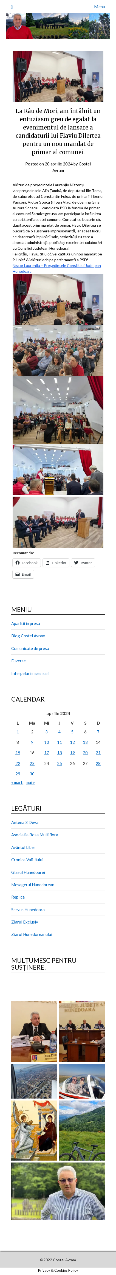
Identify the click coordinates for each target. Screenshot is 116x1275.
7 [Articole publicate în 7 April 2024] (98, 731)
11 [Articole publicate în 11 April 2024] (59, 742)
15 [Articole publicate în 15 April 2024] (17, 752)
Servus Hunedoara (28, 909)
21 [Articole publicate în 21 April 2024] (98, 752)
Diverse (18, 660)
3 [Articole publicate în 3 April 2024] (46, 731)
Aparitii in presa (25, 623)
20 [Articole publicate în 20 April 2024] (85, 752)
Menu (99, 6)
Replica (18, 896)
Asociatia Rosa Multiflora (34, 834)
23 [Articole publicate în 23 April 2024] (32, 763)
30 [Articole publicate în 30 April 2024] (32, 773)
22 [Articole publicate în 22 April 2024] (17, 763)
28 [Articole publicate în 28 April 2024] (98, 763)
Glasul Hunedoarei (28, 872)
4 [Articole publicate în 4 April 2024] (59, 731)
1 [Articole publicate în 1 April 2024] (17, 731)
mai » (30, 782)
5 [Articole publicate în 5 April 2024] (72, 731)
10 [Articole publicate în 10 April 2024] (46, 742)
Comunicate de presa (30, 648)
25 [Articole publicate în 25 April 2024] (59, 763)
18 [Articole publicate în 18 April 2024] (59, 752)
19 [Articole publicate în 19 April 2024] (72, 752)
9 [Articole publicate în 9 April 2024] (32, 742)
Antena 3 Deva (24, 822)
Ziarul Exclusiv (24, 921)
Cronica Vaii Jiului (27, 859)
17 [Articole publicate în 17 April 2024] (46, 752)
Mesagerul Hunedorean (32, 884)
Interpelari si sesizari (30, 673)
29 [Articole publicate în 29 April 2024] (17, 773)
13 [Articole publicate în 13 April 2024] (85, 742)
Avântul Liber (23, 847)
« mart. (17, 782)
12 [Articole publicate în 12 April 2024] (72, 742)
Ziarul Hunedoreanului (31, 934)
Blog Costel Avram (28, 635)
